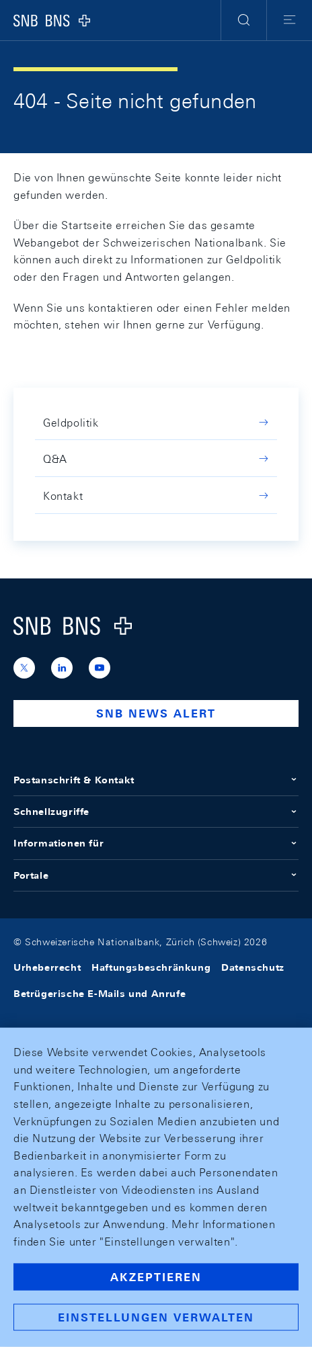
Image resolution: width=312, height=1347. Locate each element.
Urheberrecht (47, 967)
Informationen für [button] (156, 843)
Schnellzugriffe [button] (156, 811)
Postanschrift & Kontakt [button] (156, 780)
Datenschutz (252, 967)
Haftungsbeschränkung (150, 967)
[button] (243, 20)
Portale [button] (156, 875)
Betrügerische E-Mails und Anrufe (99, 994)
